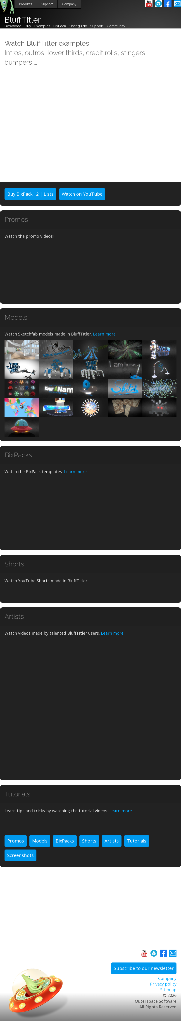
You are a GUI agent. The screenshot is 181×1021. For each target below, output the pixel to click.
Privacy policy (163, 984)
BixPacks (65, 841)
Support (47, 4)
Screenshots (20, 855)
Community (116, 26)
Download (13, 26)
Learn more (104, 334)
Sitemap (168, 989)
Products (25, 4)
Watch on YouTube (82, 194)
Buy (28, 26)
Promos (15, 841)
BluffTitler (23, 20)
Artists (112, 841)
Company (69, 4)
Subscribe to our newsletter (144, 968)
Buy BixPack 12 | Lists (30, 194)
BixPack (59, 26)
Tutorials (136, 841)
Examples (42, 26)
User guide (78, 26)
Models (40, 841)
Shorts (89, 841)
